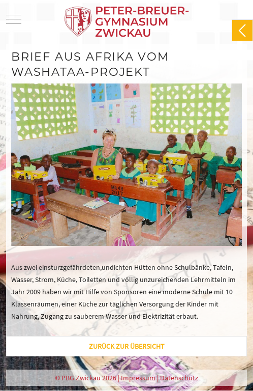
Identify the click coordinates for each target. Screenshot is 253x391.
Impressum (138, 377)
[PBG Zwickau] (127, 19)
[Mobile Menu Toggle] (13, 18)
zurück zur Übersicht (127, 346)
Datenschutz (179, 377)
